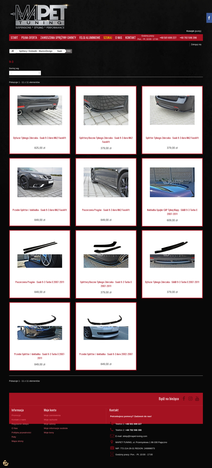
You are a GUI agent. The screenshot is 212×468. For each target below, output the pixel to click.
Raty (14, 437)
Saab (59, 51)
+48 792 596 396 (188, 37)
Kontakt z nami (19, 419)
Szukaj (108, 37)
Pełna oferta (29, 37)
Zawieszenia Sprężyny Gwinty (58, 37)
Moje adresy (50, 424)
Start (14, 37)
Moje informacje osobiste (56, 428)
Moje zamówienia (52, 415)
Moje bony (49, 432)
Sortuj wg (14, 68)
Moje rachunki (50, 419)
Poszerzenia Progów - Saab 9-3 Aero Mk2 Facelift (106, 210)
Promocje (16, 415)
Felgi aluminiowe (89, 37)
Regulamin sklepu (20, 424)
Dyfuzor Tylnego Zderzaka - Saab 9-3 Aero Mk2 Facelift (39, 138)
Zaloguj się (196, 44)
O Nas (118, 37)
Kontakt (130, 37)
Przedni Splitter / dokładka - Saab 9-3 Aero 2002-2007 (106, 354)
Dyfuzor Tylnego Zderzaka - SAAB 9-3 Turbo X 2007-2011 (172, 282)
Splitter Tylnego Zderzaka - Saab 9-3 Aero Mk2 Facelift (172, 138)
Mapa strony (18, 441)
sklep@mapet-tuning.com (135, 436)
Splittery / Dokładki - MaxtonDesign (36, 51)
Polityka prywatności (21, 432)
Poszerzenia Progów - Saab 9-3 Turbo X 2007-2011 (39, 282)
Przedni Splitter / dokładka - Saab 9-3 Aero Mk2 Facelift (40, 210)
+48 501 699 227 (168, 37)
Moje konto (50, 410)
